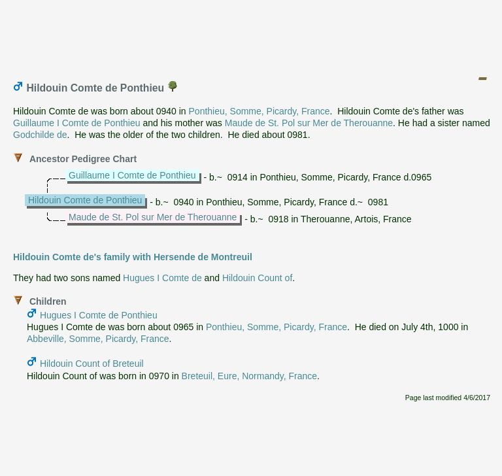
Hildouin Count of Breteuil (92, 363)
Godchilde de (40, 134)
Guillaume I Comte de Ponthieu (77, 123)
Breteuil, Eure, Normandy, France (250, 376)
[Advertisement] (252, 34)
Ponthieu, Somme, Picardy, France (259, 111)
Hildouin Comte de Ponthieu (85, 200)
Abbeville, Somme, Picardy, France (98, 338)
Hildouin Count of (257, 278)
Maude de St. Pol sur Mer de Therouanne (309, 123)
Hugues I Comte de (162, 278)
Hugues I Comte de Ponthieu (99, 315)
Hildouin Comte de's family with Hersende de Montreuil (132, 257)
